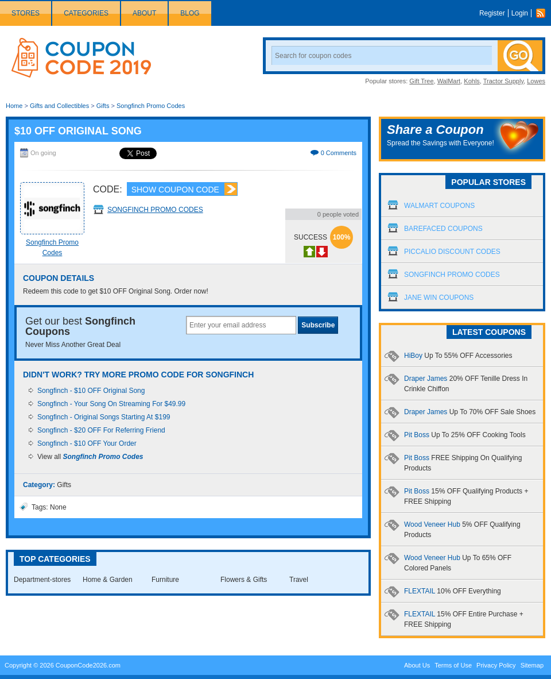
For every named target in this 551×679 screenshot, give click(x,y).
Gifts (103, 105)
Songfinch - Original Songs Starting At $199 (103, 417)
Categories (86, 13)
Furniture (165, 580)
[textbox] (241, 325)
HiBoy (458, 356)
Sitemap (532, 665)
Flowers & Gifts (243, 580)
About (144, 13)
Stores (25, 13)
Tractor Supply (503, 81)
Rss (543, 13)
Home (14, 105)
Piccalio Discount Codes (452, 252)
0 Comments (338, 152)
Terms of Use (453, 665)
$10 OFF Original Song (78, 131)
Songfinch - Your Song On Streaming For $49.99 (111, 404)
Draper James (470, 412)
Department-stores (42, 580)
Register (492, 13)
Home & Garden (108, 580)
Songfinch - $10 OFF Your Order (87, 443)
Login (519, 13)
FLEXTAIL (452, 591)
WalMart (449, 81)
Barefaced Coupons (443, 229)
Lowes (536, 81)
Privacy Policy (495, 665)
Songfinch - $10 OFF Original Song (91, 391)
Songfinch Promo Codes (151, 105)
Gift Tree (421, 81)
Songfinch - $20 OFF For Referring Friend (101, 430)
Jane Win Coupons (439, 298)
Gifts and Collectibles (59, 105)
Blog (189, 13)
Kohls (472, 81)
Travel (298, 580)
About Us (417, 665)
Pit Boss (465, 435)
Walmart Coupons (439, 206)
